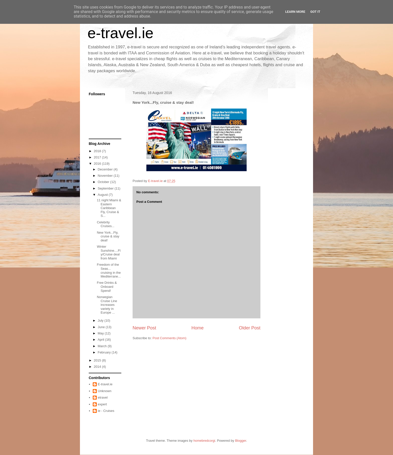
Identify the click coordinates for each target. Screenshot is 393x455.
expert (102, 404)
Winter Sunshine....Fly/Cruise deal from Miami (109, 252)
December (106, 169)
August (103, 195)
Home (197, 327)
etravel (103, 397)
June (102, 327)
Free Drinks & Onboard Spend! (107, 286)
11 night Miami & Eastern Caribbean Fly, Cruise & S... (109, 208)
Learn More (295, 12)
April (101, 339)
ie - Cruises (106, 411)
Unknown (104, 391)
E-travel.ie (105, 384)
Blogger (240, 440)
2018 (98, 151)
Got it (315, 12)
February (105, 352)
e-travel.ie (120, 33)
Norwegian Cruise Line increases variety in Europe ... (107, 304)
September (106, 188)
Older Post (249, 327)
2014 (98, 367)
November (106, 175)
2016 (98, 163)
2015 (98, 360)
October (104, 182)
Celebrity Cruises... (105, 224)
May (101, 333)
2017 (98, 157)
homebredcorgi (204, 440)
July (101, 320)
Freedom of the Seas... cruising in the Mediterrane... (109, 270)
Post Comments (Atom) (169, 338)
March (103, 346)
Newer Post (144, 327)
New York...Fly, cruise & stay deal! (108, 236)
